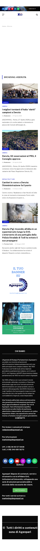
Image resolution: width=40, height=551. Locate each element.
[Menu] (3, 14)
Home (4, 26)
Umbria (5, 102)
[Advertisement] (20, 51)
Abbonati (32, 8)
